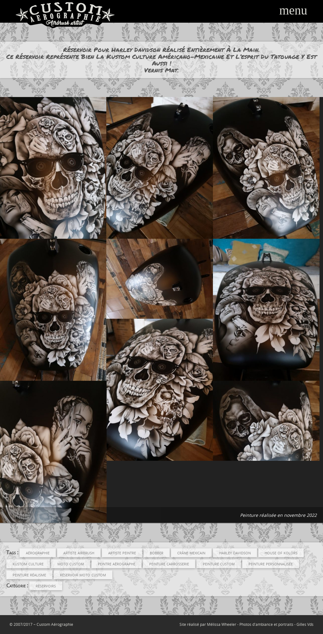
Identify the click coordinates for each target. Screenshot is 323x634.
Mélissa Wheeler (221, 624)
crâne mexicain (191, 552)
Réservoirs (46, 585)
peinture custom (219, 563)
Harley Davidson (235, 552)
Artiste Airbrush (78, 552)
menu (293, 10)
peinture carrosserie (169, 563)
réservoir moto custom (83, 574)
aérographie (38, 552)
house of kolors (281, 552)
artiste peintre (122, 552)
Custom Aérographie (55, 624)
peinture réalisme (29, 574)
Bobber (156, 552)
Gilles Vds (305, 624)
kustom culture (28, 563)
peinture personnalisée (271, 563)
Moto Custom (70, 563)
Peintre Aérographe (116, 563)
